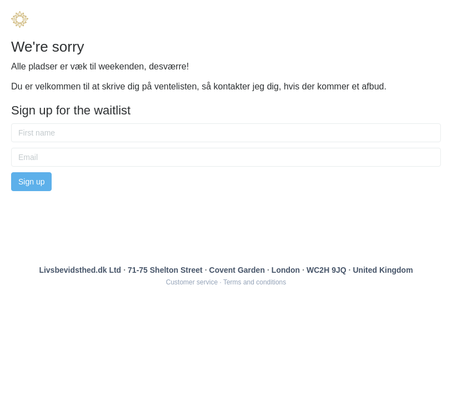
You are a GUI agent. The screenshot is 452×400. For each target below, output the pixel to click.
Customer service (192, 282)
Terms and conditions (254, 282)
